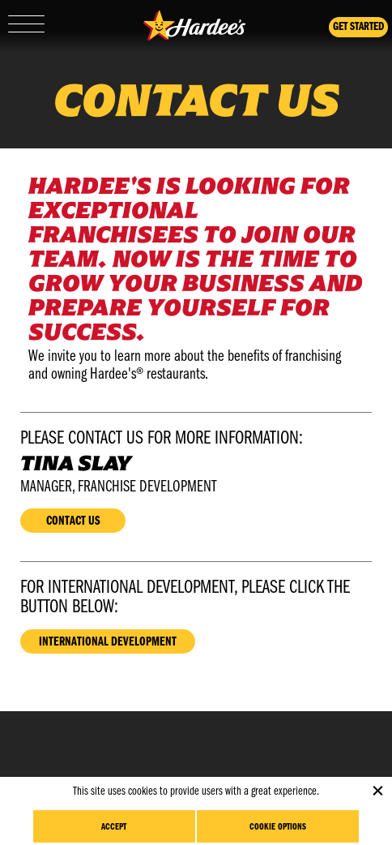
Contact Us (73, 521)
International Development (108, 642)
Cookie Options (277, 827)
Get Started (358, 27)
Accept (113, 827)
